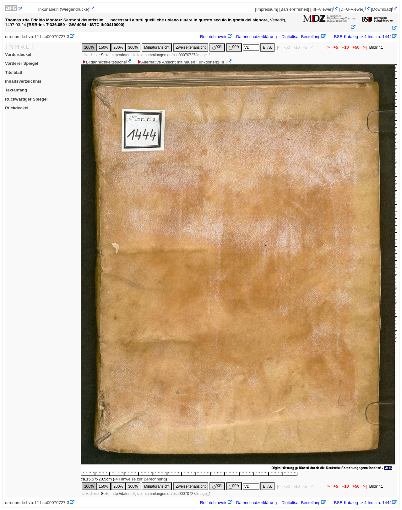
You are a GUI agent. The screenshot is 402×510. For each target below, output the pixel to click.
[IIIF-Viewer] (321, 9)
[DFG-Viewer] (351, 9)
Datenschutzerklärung (256, 36)
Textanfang (16, 90)
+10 (345, 47)
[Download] (381, 9)
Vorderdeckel (18, 54)
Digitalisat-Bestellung (300, 36)
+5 (336, 47)
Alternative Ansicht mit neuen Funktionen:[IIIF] (182, 62)
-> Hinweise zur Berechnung (140, 479)
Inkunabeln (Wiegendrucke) (63, 9)
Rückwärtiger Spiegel (26, 99)
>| (365, 47)
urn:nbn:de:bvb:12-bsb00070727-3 (37, 36)
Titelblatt (13, 72)
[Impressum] (266, 9)
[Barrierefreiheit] (294, 9)
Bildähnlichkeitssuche (104, 62)
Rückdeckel (16, 108)
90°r (234, 47)
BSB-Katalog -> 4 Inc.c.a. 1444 (362, 36)
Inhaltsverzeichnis (23, 81)
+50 (356, 47)
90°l (217, 47)
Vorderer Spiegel (21, 63)
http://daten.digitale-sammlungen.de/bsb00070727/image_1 (161, 55)
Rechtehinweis (213, 36)
